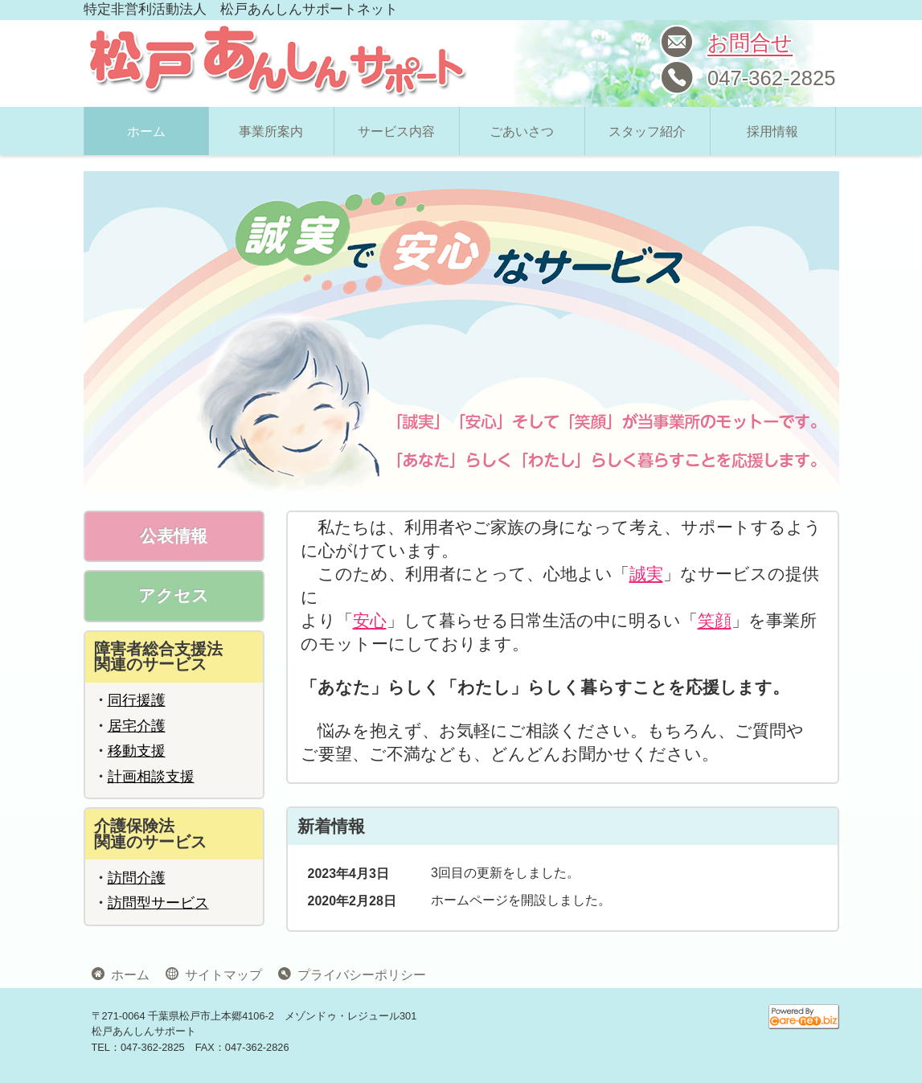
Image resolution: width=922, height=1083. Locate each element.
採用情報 (772, 131)
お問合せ (750, 42)
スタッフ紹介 (647, 131)
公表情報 (173, 536)
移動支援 (137, 751)
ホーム (146, 131)
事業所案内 (271, 131)
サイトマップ (220, 973)
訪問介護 (137, 878)
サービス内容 (396, 131)
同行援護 (137, 700)
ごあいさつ (522, 131)
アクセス (173, 595)
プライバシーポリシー (358, 973)
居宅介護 (137, 726)
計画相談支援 (151, 777)
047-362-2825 (771, 78)
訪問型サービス (158, 903)
